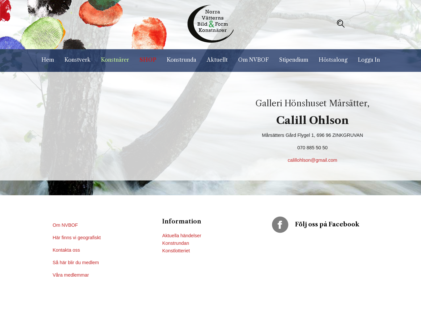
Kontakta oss (67, 250)
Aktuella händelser (181, 235)
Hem (47, 59)
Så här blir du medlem (76, 262)
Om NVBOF (253, 59)
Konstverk (77, 59)
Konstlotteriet (176, 250)
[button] (341, 24)
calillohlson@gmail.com (312, 160)
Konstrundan (175, 243)
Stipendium (293, 59)
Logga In (369, 59)
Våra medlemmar (71, 275)
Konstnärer (115, 59)
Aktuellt (217, 59)
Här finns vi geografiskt (77, 237)
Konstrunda (181, 59)
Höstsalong (333, 59)
